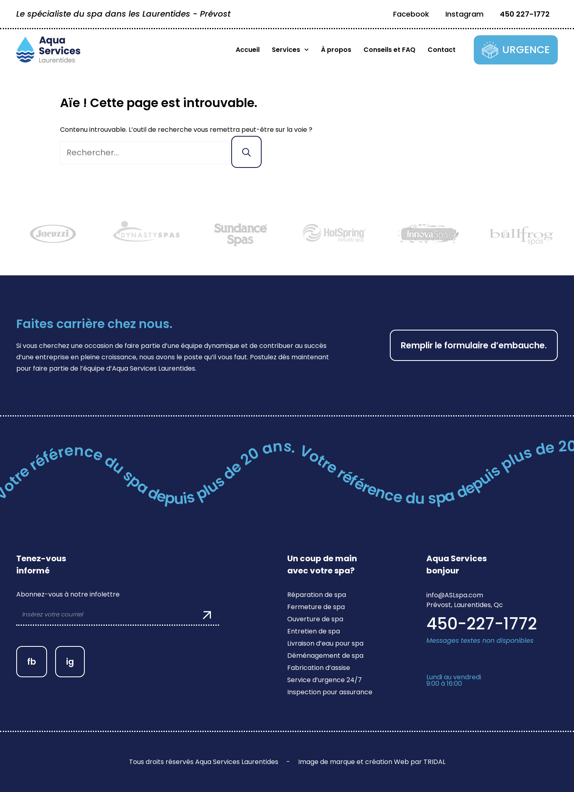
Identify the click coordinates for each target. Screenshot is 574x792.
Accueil (248, 49)
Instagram (464, 14)
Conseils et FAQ (389, 49)
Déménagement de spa (325, 655)
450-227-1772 (481, 623)
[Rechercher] (246, 152)
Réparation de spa (316, 594)
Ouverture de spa (315, 619)
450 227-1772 (525, 14)
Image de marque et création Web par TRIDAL (371, 761)
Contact (442, 49)
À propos (336, 49)
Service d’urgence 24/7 (324, 680)
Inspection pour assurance (329, 692)
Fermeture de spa (316, 607)
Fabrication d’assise (318, 667)
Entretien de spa (313, 631)
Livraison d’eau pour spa (325, 643)
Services (290, 50)
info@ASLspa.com (454, 595)
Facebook (411, 14)
